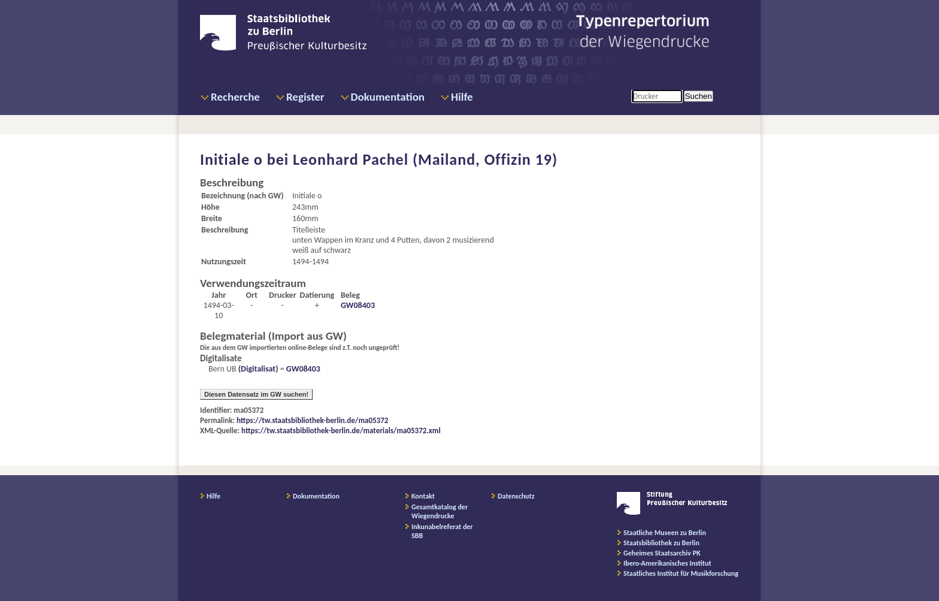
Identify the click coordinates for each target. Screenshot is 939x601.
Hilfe (462, 97)
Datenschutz (516, 496)
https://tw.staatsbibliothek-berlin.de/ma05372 (312, 420)
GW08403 (358, 305)
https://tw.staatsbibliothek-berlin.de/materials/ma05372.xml (341, 430)
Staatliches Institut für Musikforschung (680, 573)
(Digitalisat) (257, 369)
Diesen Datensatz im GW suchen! (256, 394)
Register (305, 97)
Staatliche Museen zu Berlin (664, 532)
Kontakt (423, 496)
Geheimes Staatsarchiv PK (662, 553)
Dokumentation (388, 97)
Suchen (698, 96)
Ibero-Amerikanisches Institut (667, 563)
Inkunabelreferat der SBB (442, 531)
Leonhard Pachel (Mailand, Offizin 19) (425, 159)
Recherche (235, 97)
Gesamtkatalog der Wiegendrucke (439, 511)
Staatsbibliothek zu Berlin (661, 543)
